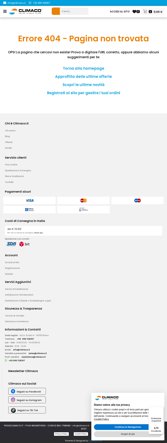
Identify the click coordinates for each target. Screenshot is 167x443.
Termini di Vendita (14, 315)
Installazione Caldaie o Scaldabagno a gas (28, 300)
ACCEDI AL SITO (120, 11)
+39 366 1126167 (41, 3)
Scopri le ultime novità (84, 84)
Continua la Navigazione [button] (128, 427)
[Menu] (162, 408)
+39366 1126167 (25, 339)
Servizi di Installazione (16, 289)
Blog (7, 136)
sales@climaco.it (38, 353)
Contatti (9, 182)
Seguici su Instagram (29, 400)
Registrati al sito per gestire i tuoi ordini (83, 93)
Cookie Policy (81, 434)
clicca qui (38, 233)
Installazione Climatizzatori (19, 294)
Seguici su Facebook (29, 391)
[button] (56, 11)
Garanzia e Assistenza (17, 321)
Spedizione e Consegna (18, 170)
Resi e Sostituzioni (14, 176)
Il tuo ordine (11, 164)
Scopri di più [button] (128, 434)
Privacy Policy (61, 434)
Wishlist (9, 274)
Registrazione (12, 268)
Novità (8, 147)
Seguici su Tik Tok (27, 410)
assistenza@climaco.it (34, 357)
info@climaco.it (17, 3)
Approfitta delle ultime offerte (83, 76)
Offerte (9, 142)
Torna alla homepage (83, 68)
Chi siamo (10, 130)
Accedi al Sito (12, 262)
